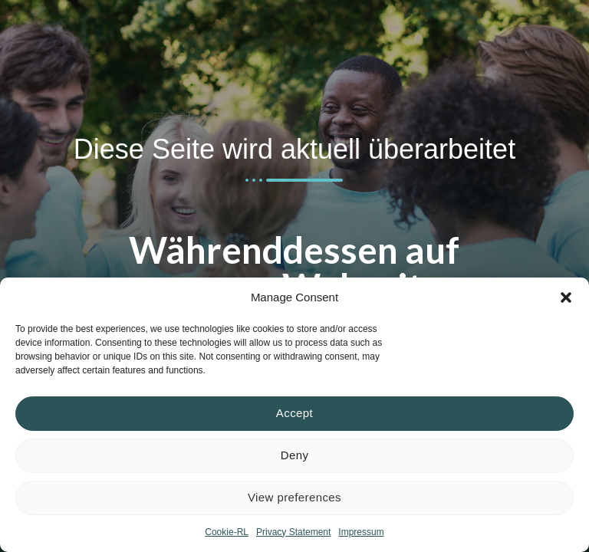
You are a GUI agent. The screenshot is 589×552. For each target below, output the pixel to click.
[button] (566, 297)
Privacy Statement (293, 532)
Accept (294, 412)
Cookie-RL (226, 532)
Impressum (360, 532)
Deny (295, 455)
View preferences (294, 497)
